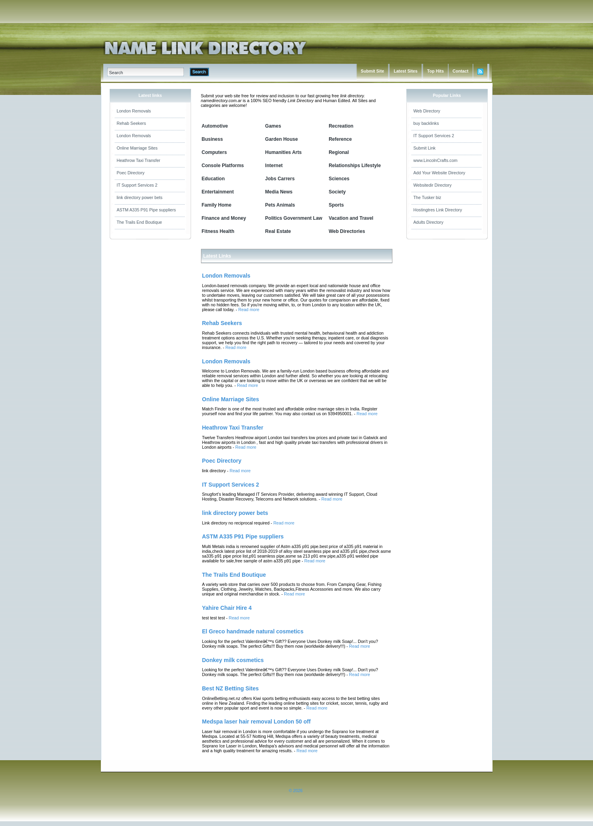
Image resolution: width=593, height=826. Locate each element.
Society (337, 192)
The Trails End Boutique (139, 222)
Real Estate (278, 231)
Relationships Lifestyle (355, 165)
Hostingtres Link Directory (438, 209)
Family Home (217, 205)
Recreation (341, 126)
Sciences (339, 178)
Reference (340, 139)
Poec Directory (131, 172)
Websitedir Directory (433, 185)
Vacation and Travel (351, 218)
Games (273, 126)
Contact (461, 71)
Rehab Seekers (131, 123)
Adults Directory (428, 222)
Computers (214, 152)
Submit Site (372, 71)
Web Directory (427, 110)
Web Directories (347, 231)
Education (213, 178)
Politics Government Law (293, 218)
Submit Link (425, 148)
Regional (339, 152)
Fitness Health (218, 231)
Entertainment (218, 192)
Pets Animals (280, 205)
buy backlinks (426, 123)
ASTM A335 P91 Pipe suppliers (146, 209)
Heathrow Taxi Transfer (138, 160)
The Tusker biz (427, 197)
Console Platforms (223, 165)
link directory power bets (140, 197)
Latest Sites (406, 71)
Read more (249, 309)
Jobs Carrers (280, 178)
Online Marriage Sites (137, 148)
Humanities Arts (283, 152)
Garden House (281, 139)
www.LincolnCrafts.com (436, 160)
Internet (274, 165)
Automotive (215, 126)
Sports (336, 205)
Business (212, 139)
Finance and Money (224, 218)
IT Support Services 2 (137, 185)
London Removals (134, 110)
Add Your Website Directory (439, 172)
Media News (279, 192)
